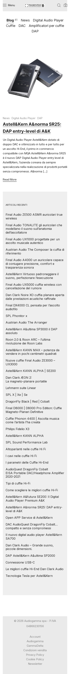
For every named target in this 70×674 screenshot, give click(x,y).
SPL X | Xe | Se (16, 395)
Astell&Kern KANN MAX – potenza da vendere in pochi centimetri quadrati (32, 352)
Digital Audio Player (48, 20)
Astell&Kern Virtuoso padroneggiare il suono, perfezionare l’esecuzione (32, 276)
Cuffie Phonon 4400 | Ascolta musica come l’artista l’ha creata (32, 420)
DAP (35, 31)
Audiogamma (35, 641)
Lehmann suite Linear (21, 388)
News (25, 20)
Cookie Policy (35, 659)
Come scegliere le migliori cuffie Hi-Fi (32, 490)
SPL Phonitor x (16, 316)
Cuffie (10, 26)
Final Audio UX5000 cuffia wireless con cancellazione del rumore (34, 286)
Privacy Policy (35, 654)
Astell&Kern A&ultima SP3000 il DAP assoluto (31, 331)
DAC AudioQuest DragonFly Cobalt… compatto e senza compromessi (32, 526)
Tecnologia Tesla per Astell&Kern (29, 576)
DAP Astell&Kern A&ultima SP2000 (30, 555)
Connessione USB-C (20, 562)
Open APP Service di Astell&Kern (29, 517)
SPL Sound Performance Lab (27, 442)
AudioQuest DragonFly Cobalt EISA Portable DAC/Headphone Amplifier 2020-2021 (35, 472)
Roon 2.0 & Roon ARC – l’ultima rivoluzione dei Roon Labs (28, 341)
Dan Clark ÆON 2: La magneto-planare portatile (26, 379)
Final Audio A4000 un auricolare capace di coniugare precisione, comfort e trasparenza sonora (34, 263)
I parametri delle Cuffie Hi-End (27, 462)
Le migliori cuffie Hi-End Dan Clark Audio (34, 569)
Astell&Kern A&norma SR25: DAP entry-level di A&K (34, 509)
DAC (22, 26)
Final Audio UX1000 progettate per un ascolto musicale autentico (33, 241)
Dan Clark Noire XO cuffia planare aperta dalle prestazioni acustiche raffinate (35, 297)
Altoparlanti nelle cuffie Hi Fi (26, 449)
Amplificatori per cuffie (46, 26)
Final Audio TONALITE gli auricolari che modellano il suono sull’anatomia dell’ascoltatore (34, 228)
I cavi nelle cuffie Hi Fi (21, 456)
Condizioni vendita (35, 650)
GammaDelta (35, 645)
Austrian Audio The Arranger (26, 322)
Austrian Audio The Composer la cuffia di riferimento (35, 251)
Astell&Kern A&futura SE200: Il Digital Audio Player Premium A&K (32, 498)
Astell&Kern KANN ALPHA (25, 436)
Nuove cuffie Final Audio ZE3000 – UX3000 (30, 362)
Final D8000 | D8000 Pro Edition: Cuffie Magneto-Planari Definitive (34, 410)
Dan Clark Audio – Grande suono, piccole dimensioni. (30, 547)
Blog (10, 20)
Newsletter (35, 664)
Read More (10, 179)
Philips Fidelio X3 (17, 429)
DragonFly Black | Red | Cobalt (27, 401)
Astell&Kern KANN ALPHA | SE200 (31, 371)
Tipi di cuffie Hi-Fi (18, 483)
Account (35, 636)
